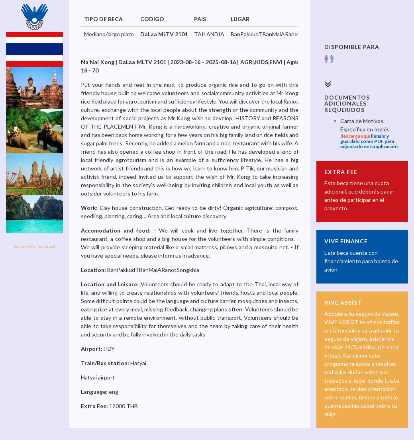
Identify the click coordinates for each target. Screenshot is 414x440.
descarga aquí (355, 136)
